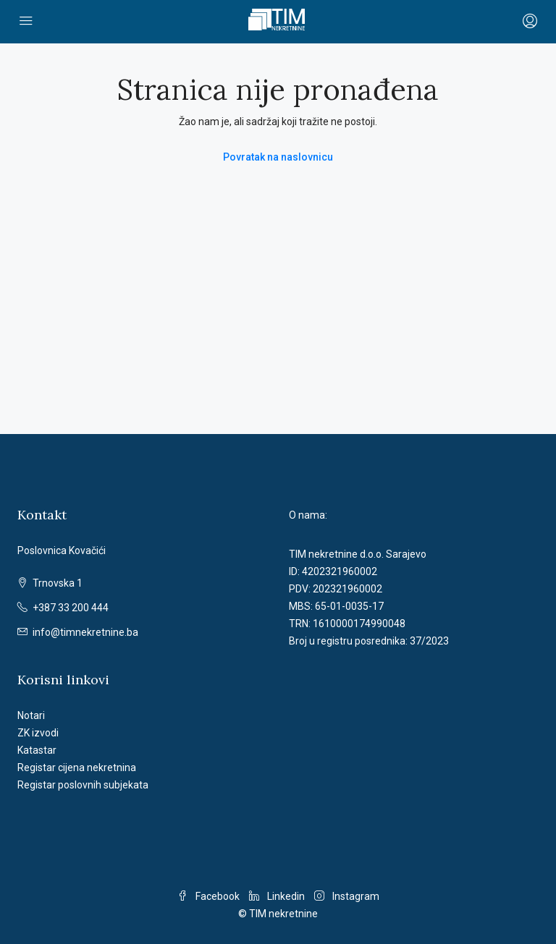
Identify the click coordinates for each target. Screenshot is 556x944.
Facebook (209, 896)
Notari (31, 715)
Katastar (36, 750)
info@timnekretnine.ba (85, 632)
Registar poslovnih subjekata (82, 785)
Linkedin (278, 896)
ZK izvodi (38, 733)
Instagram (346, 896)
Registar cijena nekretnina (76, 767)
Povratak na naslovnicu (278, 157)
